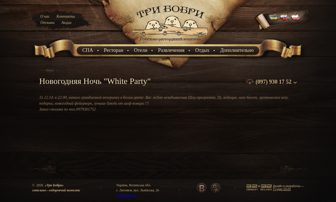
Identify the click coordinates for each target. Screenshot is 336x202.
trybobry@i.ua (126, 195)
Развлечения (171, 50)
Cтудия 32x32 (282, 189)
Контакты (66, 16)
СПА (87, 50)
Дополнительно (237, 50)
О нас (45, 16)
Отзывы (47, 22)
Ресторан (113, 50)
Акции (66, 22)
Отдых (202, 50)
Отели (140, 50)
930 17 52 (280, 82)
